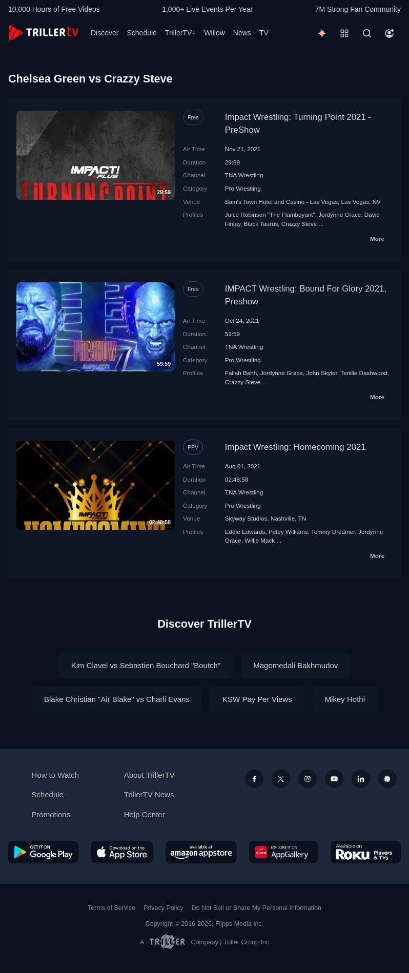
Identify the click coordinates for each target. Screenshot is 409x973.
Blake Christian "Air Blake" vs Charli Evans (117, 699)
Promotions (50, 814)
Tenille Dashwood (363, 372)
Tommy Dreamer (333, 531)
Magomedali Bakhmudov (295, 665)
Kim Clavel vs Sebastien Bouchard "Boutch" (146, 665)
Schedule (141, 33)
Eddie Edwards (245, 531)
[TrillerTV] (43, 33)
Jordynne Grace (339, 214)
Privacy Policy (163, 908)
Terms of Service (111, 908)
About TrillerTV (149, 775)
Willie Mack (259, 540)
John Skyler (321, 372)
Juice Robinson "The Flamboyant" (270, 214)
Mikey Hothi (345, 699)
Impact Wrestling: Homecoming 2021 (295, 447)
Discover (104, 33)
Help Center (144, 814)
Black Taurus (261, 223)
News (242, 33)
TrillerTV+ (180, 33)
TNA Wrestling (244, 175)
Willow (214, 33)
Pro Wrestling (243, 188)
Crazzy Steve (299, 223)
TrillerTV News (149, 794)
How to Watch (55, 775)
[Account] (389, 33)
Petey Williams (288, 531)
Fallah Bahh (241, 372)
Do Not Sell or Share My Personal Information (256, 908)
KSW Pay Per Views (257, 699)
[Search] (367, 33)
